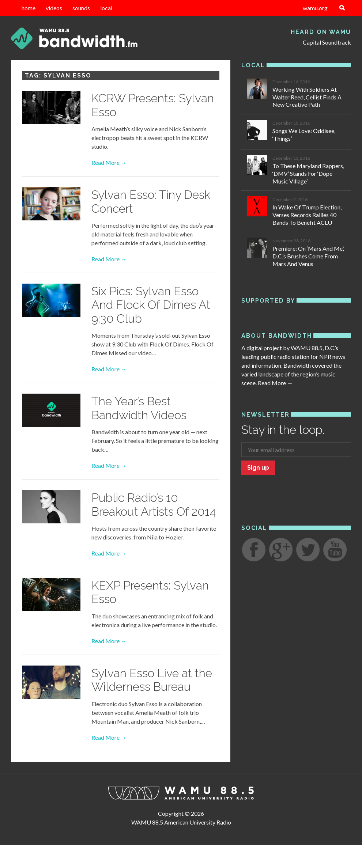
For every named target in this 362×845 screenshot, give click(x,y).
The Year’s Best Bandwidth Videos (138, 407)
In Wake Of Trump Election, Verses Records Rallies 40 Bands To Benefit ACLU (307, 215)
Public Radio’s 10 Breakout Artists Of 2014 (153, 504)
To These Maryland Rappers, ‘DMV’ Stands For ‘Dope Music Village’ (308, 173)
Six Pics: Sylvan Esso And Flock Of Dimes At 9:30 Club (150, 304)
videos (54, 7)
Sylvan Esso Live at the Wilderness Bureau (151, 679)
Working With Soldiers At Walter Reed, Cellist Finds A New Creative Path (307, 97)
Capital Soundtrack (327, 42)
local (106, 7)
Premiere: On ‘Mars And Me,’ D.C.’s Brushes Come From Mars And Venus (308, 256)
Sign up (258, 467)
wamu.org (315, 7)
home (28, 7)
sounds (81, 7)
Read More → (109, 162)
